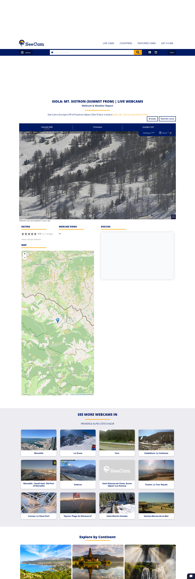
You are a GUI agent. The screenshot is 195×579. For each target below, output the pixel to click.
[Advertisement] (97, 18)
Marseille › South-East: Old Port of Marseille (41, 480)
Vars (116, 449)
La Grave (78, 449)
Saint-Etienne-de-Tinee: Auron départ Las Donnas (116, 480)
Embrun (78, 480)
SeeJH (172, 52)
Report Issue (167, 119)
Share (152, 119)
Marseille (40, 449)
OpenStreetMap (81, 391)
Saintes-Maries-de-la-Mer (154, 511)
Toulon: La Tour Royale (154, 480)
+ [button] (25, 251)
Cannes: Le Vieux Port (40, 511)
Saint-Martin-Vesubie (116, 511)
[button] (168, 133)
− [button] (25, 255)
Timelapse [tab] (97, 127)
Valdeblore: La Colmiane (154, 449)
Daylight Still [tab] (146, 127)
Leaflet (72, 391)
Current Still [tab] (48, 127)
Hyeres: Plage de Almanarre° (78, 511)
